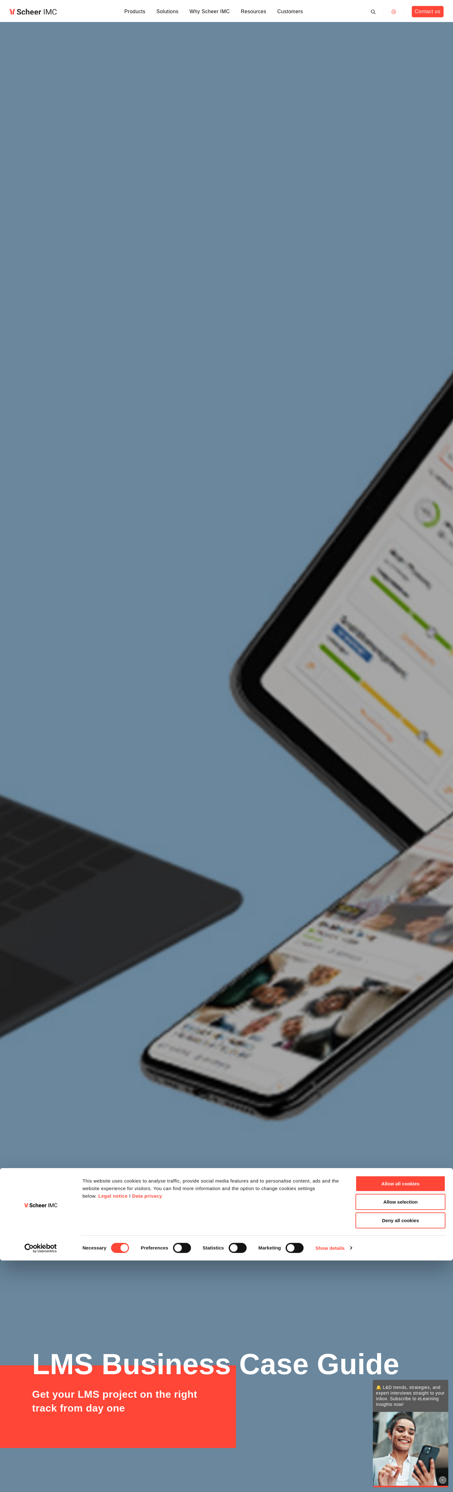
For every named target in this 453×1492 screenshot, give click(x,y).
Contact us (427, 11)
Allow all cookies (401, 1415)
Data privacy (147, 1427)
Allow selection (400, 1433)
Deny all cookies (400, 1452)
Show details (330, 1479)
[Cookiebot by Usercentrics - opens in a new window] (40, 1479)
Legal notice (113, 1427)
